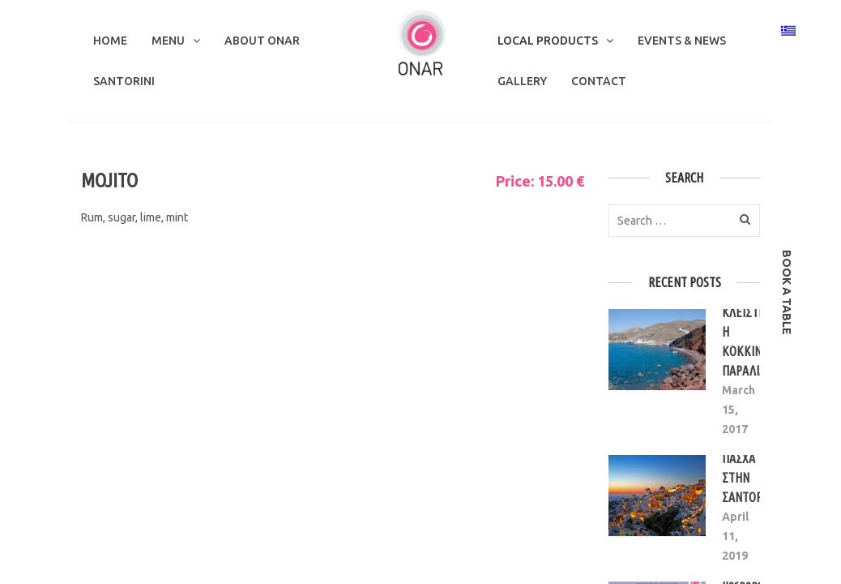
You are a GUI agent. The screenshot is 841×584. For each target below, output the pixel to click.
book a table (786, 292)
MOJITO (109, 180)
